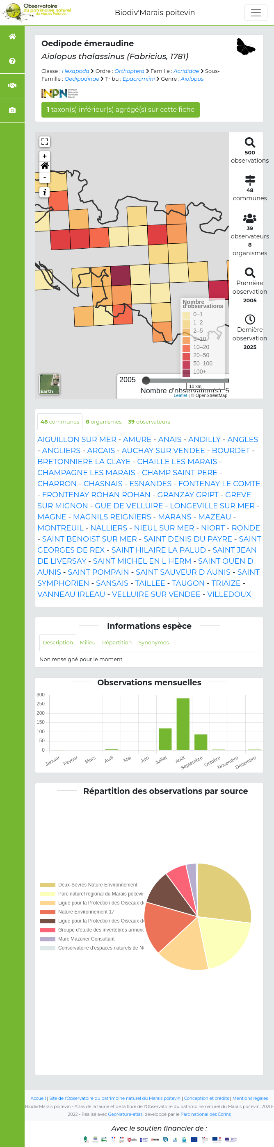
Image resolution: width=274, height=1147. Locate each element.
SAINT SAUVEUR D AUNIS (183, 572)
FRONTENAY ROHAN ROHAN (96, 494)
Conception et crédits (206, 1098)
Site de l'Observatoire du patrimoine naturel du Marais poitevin (114, 1098)
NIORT (213, 528)
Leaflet (180, 395)
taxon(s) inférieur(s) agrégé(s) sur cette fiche (120, 109)
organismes (103, 422)
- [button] (45, 178)
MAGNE (51, 516)
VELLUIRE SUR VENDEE (156, 594)
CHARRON (57, 483)
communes (60, 422)
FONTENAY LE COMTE (219, 483)
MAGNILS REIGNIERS (112, 516)
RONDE (246, 528)
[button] (44, 167)
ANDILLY (204, 439)
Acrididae (186, 71)
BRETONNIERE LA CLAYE (83, 461)
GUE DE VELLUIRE (129, 505)
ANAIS (170, 439)
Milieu (88, 642)
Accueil (38, 1098)
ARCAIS (101, 450)
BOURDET (231, 450)
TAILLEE (150, 583)
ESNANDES (150, 483)
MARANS (175, 516)
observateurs (149, 422)
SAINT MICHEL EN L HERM (142, 561)
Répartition (117, 642)
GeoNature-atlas (125, 1114)
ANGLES (242, 439)
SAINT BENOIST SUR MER (89, 539)
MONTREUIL (60, 528)
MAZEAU (214, 516)
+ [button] (45, 156)
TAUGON (188, 583)
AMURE (137, 439)
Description (58, 642)
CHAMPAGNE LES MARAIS (86, 472)
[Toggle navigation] (255, 13)
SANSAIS (112, 583)
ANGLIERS (61, 450)
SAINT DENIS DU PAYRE (188, 539)
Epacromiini (139, 79)
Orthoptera (129, 71)
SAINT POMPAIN (98, 572)
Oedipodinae (81, 79)
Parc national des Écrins (205, 1114)
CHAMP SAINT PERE (179, 472)
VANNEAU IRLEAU (71, 594)
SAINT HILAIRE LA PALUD (158, 550)
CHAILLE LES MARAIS (177, 461)
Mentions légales (250, 1098)
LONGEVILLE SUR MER (212, 505)
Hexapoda (75, 71)
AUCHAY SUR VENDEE (163, 450)
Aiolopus (192, 79)
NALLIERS (108, 528)
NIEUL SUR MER (164, 528)
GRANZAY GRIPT (188, 494)
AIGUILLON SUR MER (76, 439)
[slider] (146, 380)
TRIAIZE (226, 583)
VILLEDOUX (229, 594)
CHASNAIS (102, 483)
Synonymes (153, 642)
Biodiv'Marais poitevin (155, 12)
